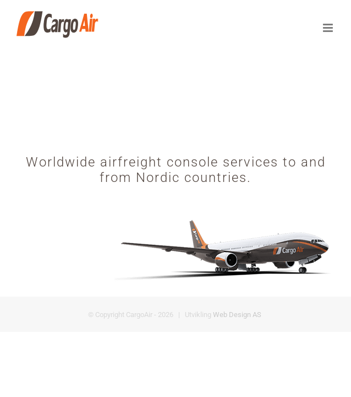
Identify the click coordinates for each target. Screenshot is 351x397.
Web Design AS (237, 348)
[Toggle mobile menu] (328, 28)
